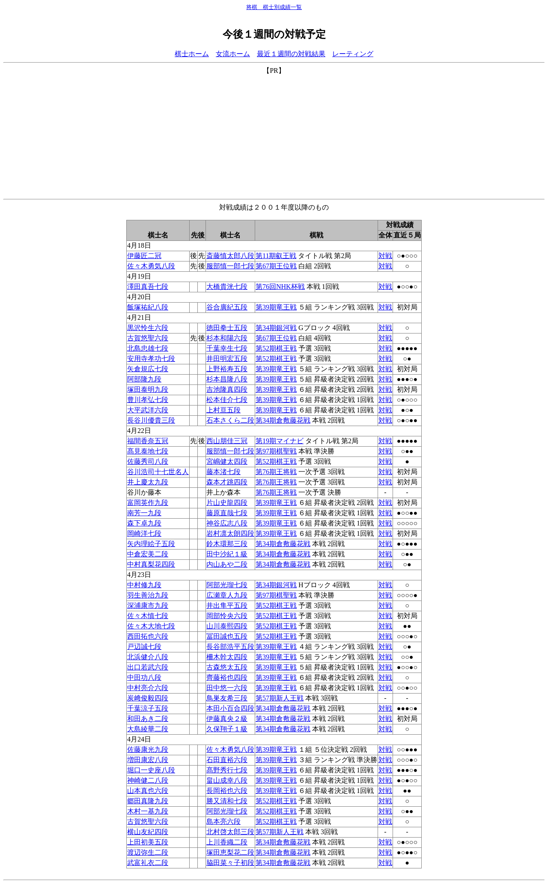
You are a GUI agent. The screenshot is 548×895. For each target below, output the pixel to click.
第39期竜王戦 (276, 307)
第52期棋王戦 (276, 348)
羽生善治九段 (147, 595)
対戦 (385, 255)
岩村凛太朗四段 (230, 533)
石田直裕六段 (226, 759)
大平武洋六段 (147, 410)
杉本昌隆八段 (226, 379)
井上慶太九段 (147, 482)
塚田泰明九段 (147, 389)
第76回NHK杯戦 (280, 286)
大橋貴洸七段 (226, 286)
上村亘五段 (223, 410)
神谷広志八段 (226, 523)
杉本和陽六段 (226, 338)
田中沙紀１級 (226, 554)
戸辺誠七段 (144, 646)
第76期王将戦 (276, 471)
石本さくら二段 (230, 420)
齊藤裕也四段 (226, 677)
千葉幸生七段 (226, 348)
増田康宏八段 (147, 759)
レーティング (352, 53)
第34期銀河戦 (276, 327)
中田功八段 (144, 677)
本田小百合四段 (230, 708)
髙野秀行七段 (226, 770)
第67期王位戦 (276, 266)
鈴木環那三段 (226, 543)
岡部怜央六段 (226, 615)
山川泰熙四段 (226, 626)
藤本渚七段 (223, 471)
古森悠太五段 (226, 667)
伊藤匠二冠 (144, 255)
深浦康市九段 (147, 605)
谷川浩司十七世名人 (158, 471)
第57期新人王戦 (280, 698)
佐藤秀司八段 (147, 461)
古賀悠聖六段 (147, 338)
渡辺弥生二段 (147, 852)
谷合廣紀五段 (226, 307)
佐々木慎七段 (147, 615)
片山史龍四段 (226, 502)
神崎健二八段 (147, 780)
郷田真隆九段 (147, 801)
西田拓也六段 (147, 636)
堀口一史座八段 (151, 770)
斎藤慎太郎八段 (230, 255)
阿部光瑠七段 (226, 585)
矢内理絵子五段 (151, 543)
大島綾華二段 (147, 729)
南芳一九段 (144, 513)
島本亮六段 (223, 821)
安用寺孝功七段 (151, 358)
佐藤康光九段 (147, 749)
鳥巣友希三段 (226, 698)
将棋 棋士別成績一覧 (274, 7)
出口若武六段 (147, 667)
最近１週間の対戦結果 (291, 53)
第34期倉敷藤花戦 (283, 420)
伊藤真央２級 (226, 718)
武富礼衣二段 (147, 862)
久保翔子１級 (226, 729)
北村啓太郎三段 (230, 831)
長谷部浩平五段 (230, 646)
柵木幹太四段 (226, 657)
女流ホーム (233, 53)
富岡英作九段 (147, 502)
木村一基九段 (147, 811)
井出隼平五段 (226, 605)
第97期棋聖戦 (276, 451)
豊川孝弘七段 (147, 399)
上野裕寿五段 (226, 368)
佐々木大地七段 (151, 626)
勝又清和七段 (226, 801)
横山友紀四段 (147, 831)
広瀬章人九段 (226, 595)
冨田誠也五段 (226, 636)
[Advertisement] (274, 135)
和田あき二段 (147, 718)
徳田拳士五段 (226, 327)
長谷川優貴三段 (151, 420)
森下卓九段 (144, 523)
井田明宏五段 (226, 358)
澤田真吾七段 (147, 286)
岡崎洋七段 (144, 533)
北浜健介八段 (147, 657)
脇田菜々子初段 (230, 862)
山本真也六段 (147, 790)
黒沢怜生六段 (147, 327)
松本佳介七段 (226, 399)
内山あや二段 (226, 564)
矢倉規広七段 (147, 368)
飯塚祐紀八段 (147, 307)
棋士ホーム (192, 53)
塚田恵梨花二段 (230, 852)
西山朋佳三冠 (226, 440)
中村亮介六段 (147, 687)
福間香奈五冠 (147, 440)
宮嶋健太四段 (226, 461)
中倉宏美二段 (147, 554)
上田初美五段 (147, 842)
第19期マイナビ (280, 440)
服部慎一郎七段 (230, 266)
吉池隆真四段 (226, 389)
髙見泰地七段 (147, 451)
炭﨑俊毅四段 (147, 698)
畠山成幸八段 (226, 780)
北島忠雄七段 (147, 348)
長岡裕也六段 (226, 790)
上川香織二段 (226, 842)
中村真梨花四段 (151, 564)
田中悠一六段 (226, 687)
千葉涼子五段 (147, 708)
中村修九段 (144, 585)
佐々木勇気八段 (151, 266)
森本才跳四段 (226, 482)
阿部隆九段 (144, 379)
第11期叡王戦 (276, 255)
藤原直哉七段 (226, 513)
